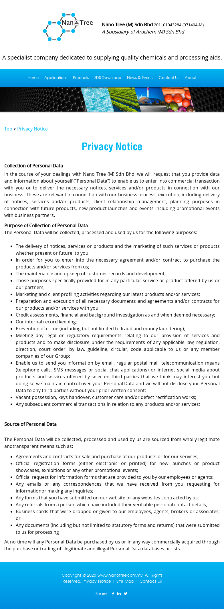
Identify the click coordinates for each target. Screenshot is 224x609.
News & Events (140, 78)
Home (33, 78)
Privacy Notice (32, 129)
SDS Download (107, 78)
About (190, 78)
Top (8, 129)
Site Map (125, 581)
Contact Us (169, 78)
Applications (55, 78)
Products (81, 78)
